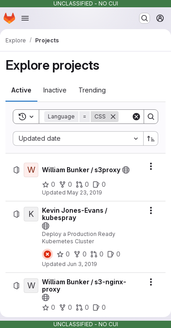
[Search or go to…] (144, 18)
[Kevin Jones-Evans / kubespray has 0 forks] (80, 254)
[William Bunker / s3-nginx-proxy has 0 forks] (65, 307)
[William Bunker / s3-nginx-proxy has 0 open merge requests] (82, 307)
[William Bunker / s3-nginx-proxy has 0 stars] (48, 307)
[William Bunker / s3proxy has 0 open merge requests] (82, 184)
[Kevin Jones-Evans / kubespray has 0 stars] (63, 254)
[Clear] (136, 116)
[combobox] (78, 138)
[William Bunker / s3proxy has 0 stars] (48, 184)
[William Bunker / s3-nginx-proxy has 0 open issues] (99, 307)
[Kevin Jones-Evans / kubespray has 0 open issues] (113, 254)
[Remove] (113, 116)
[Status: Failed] (47, 254)
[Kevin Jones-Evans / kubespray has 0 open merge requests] (97, 254)
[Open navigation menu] (25, 18)
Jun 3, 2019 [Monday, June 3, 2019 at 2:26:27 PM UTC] (82, 264)
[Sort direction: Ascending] (151, 138)
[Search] (151, 116)
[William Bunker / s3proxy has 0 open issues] (99, 184)
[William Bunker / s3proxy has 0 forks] (65, 184)
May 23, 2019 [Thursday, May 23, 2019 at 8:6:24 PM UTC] (84, 192)
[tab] (21, 90)
